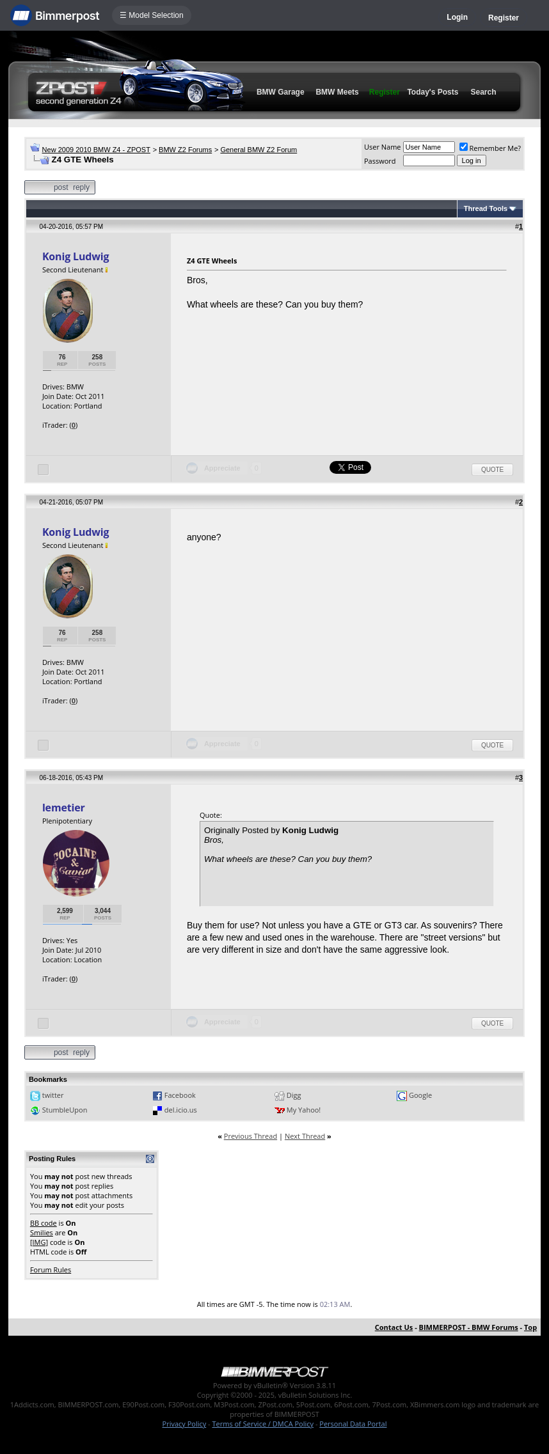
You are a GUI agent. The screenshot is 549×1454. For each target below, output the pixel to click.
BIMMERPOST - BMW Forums (468, 1327)
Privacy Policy (185, 1423)
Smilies (41, 1232)
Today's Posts (432, 92)
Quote (492, 469)
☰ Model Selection (152, 15)
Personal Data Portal (352, 1423)
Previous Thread (250, 1136)
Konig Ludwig (75, 256)
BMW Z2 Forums (185, 149)
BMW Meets (336, 92)
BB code (43, 1223)
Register (503, 17)
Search (484, 92)
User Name (382, 147)
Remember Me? (490, 148)
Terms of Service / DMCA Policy (263, 1423)
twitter (53, 1095)
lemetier (63, 808)
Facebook (180, 1095)
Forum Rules (50, 1269)
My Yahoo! (304, 1109)
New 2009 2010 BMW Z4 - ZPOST (96, 149)
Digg (294, 1095)
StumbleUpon (65, 1109)
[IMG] (39, 1242)
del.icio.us (180, 1109)
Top (530, 1327)
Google (420, 1095)
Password (380, 161)
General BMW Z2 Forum (258, 149)
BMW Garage (281, 92)
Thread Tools (485, 208)
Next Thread (305, 1136)
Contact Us (394, 1327)
